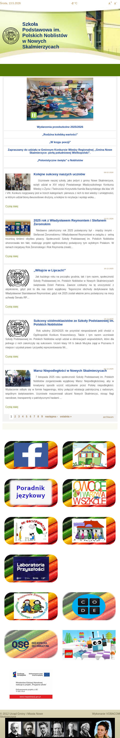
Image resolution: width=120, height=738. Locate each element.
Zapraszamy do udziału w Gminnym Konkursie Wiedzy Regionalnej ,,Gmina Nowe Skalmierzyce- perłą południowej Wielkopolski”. (60, 151)
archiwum (108, 417)
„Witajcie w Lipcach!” (50, 270)
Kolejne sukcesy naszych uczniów (59, 174)
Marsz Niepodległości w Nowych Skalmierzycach (70, 370)
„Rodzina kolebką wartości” (60, 134)
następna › (51, 416)
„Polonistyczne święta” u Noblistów (60, 160)
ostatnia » (66, 416)
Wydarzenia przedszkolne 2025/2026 (60, 126)
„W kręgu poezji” (60, 142)
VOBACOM (113, 713)
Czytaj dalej (11, 206)
